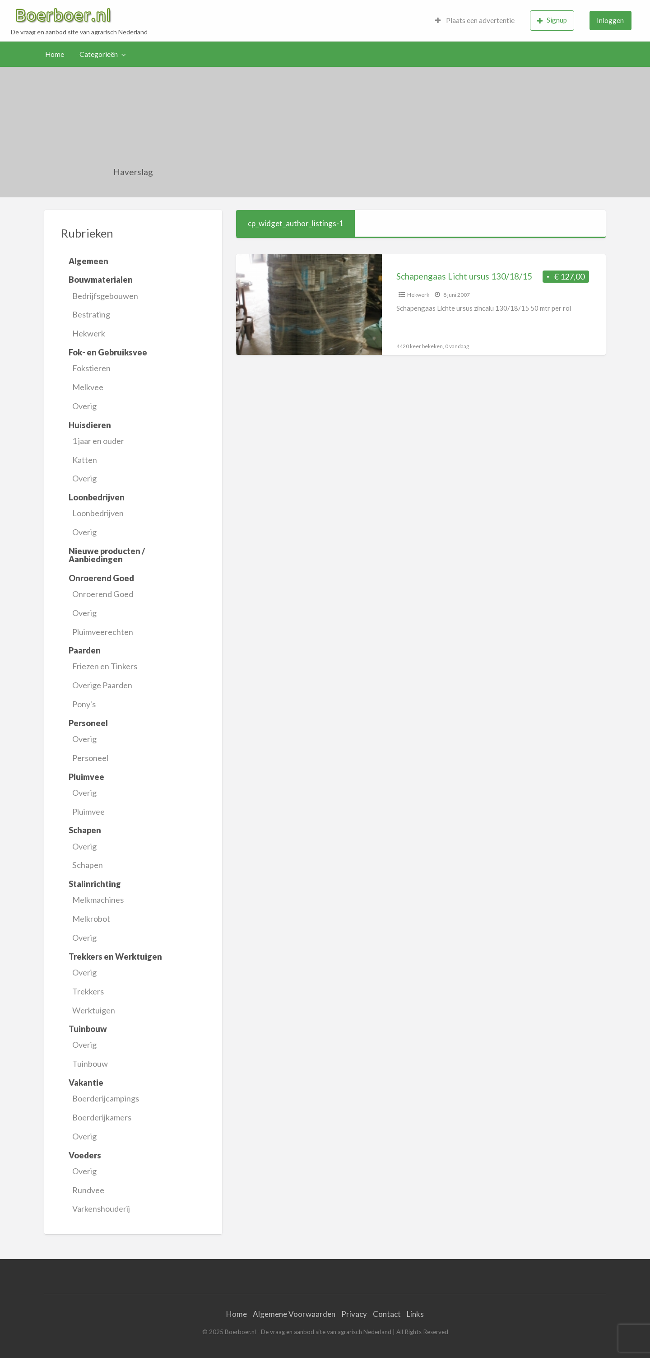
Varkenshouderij (101, 1208)
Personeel (90, 758)
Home (54, 54)
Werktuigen (93, 1010)
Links (415, 1314)
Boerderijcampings (105, 1098)
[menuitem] (474, 20)
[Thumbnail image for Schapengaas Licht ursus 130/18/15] (308, 304)
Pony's (84, 704)
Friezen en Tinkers (104, 666)
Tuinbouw (90, 1064)
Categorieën (98, 54)
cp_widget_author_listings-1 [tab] (296, 223)
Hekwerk (88, 333)
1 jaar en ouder (98, 441)
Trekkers (88, 991)
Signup (552, 20)
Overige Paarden (102, 685)
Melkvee (87, 387)
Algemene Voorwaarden (294, 1314)
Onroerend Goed (102, 594)
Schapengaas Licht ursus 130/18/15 (464, 276)
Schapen (87, 865)
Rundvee (88, 1190)
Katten (84, 460)
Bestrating (91, 314)
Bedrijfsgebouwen (105, 296)
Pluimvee (88, 812)
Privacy (354, 1314)
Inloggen (610, 20)
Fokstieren (91, 368)
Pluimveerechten (102, 632)
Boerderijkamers (101, 1117)
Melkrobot (91, 919)
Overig (84, 406)
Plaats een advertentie (475, 20)
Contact (387, 1314)
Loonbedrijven (98, 513)
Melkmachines (98, 900)
